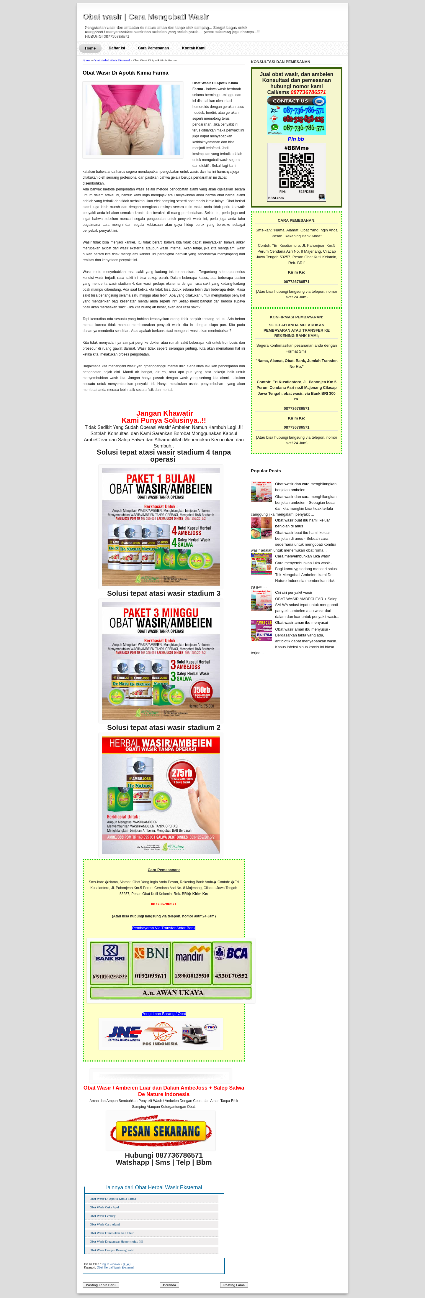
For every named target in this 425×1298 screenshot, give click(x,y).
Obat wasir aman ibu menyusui (301, 622)
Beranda (169, 1285)
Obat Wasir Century (103, 1216)
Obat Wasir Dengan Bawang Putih (112, 1250)
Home (90, 48)
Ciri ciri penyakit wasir (293, 592)
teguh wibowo (111, 1264)
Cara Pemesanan (153, 48)
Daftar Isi (117, 48)
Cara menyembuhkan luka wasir (302, 556)
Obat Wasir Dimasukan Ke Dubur (112, 1233)
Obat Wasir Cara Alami (105, 1224)
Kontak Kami (193, 48)
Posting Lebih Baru (101, 1285)
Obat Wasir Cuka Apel (104, 1207)
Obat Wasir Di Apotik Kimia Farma (126, 73)
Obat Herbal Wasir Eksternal (112, 60)
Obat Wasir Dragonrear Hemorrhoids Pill (116, 1241)
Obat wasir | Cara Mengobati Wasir (146, 16)
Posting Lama (234, 1285)
